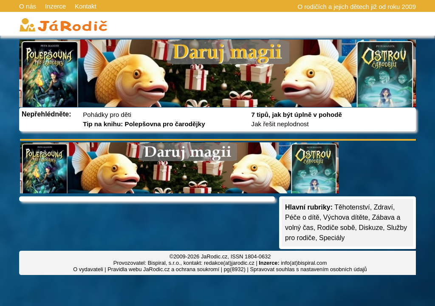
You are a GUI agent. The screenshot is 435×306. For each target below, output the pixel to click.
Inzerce (55, 6)
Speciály (332, 237)
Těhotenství (352, 207)
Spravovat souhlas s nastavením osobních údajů (308, 269)
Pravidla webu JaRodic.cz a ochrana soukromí (163, 269)
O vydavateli (88, 269)
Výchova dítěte (345, 217)
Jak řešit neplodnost (280, 124)
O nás (27, 6)
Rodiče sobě (336, 227)
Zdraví (383, 207)
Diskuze (371, 227)
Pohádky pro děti (107, 114)
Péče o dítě (302, 217)
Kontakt (85, 6)
